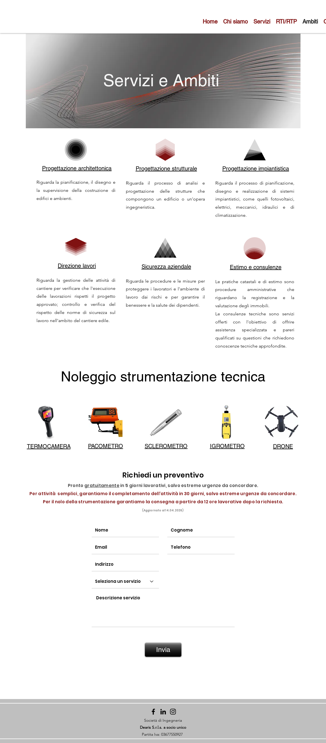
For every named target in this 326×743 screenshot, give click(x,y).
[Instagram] (173, 712)
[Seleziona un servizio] (125, 581)
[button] (47, 422)
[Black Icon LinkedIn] (163, 712)
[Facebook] (153, 712)
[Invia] (163, 650)
